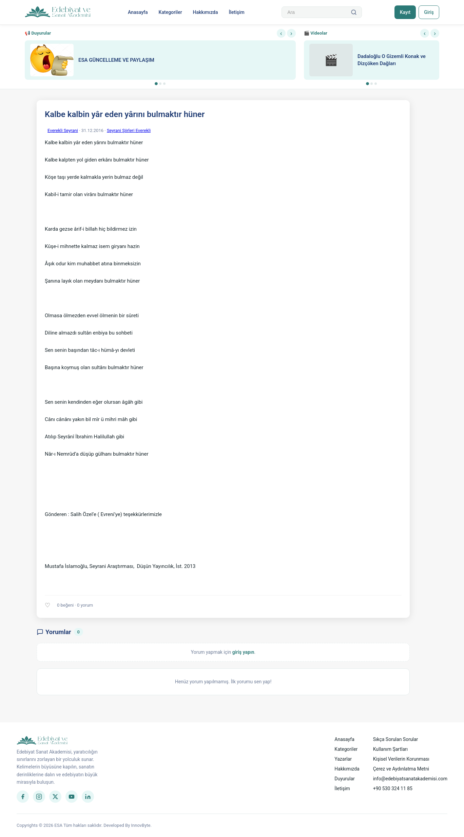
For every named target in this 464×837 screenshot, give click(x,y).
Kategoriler (170, 12)
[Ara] (353, 12)
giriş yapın (243, 652)
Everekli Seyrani (62, 130)
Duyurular (344, 778)
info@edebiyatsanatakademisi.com (410, 778)
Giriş (428, 12)
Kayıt (404, 12)
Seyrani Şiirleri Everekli (129, 130)
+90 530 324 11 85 (392, 788)
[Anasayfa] (58, 12)
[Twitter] (55, 797)
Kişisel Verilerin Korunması (401, 759)
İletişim (236, 12)
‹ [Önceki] (281, 33)
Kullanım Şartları (390, 749)
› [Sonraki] (291, 33)
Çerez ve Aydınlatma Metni (401, 769)
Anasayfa (138, 12)
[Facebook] (23, 797)
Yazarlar (343, 759)
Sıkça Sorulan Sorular (395, 739)
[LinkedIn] (88, 797)
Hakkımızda (205, 12)
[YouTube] (71, 797)
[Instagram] (39, 797)
